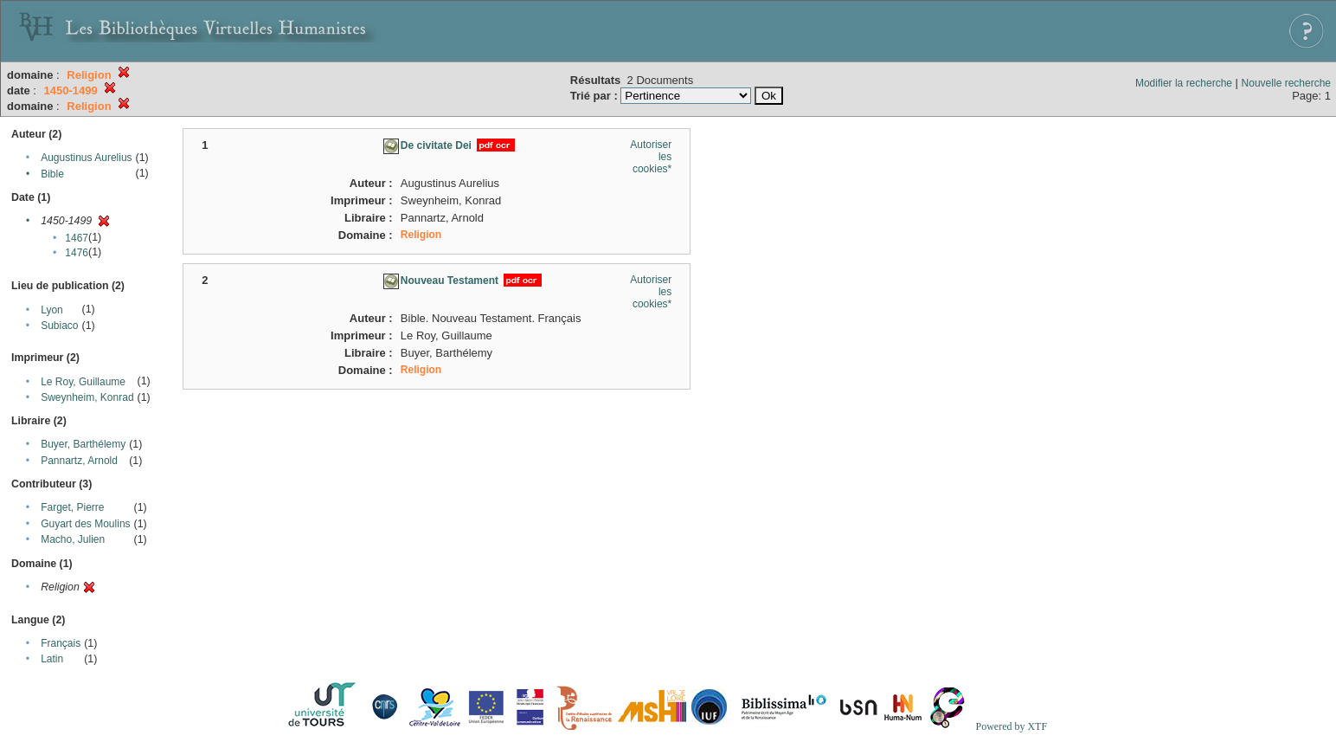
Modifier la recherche (1183, 83)
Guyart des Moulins (85, 524)
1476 (76, 253)
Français (60, 643)
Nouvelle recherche (1286, 83)
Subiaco (59, 325)
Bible (52, 174)
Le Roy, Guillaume (83, 382)
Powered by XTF (1011, 726)
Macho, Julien (73, 539)
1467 (76, 238)
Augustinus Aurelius (86, 158)
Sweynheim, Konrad (87, 397)
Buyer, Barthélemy (83, 444)
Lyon (52, 310)
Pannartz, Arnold (79, 461)
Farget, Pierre (72, 507)
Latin (52, 659)
